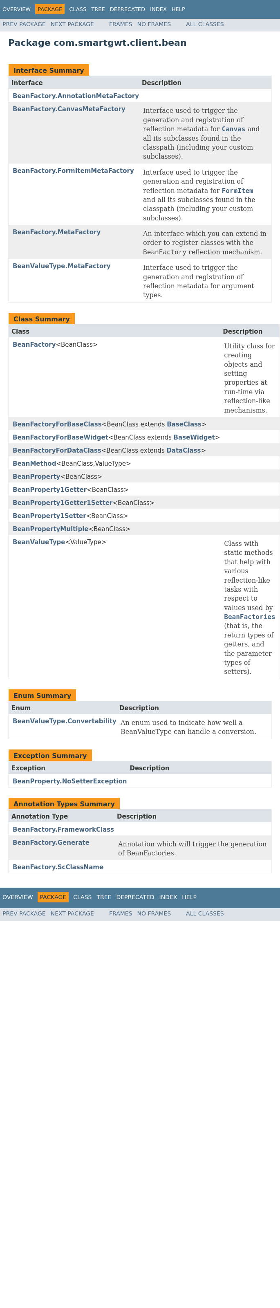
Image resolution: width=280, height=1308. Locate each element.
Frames (120, 24)
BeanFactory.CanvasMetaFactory (69, 109)
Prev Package (24, 24)
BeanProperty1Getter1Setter (63, 503)
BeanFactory (34, 344)
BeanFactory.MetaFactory (57, 232)
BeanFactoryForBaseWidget (60, 437)
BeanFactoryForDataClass (57, 450)
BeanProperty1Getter (50, 490)
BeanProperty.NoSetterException (70, 781)
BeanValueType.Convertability (64, 721)
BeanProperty (36, 476)
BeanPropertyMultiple (50, 529)
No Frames (154, 24)
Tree (98, 9)
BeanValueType (39, 542)
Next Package (72, 24)
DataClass (183, 450)
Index (158, 9)
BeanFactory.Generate (51, 842)
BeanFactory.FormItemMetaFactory (73, 171)
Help (178, 9)
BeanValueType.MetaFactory (62, 266)
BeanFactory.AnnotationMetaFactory (76, 96)
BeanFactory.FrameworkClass (63, 829)
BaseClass (184, 424)
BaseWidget (194, 437)
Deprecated (127, 9)
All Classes (205, 24)
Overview (16, 9)
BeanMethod (34, 463)
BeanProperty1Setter (49, 516)
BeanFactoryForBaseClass (57, 424)
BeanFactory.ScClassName (58, 867)
